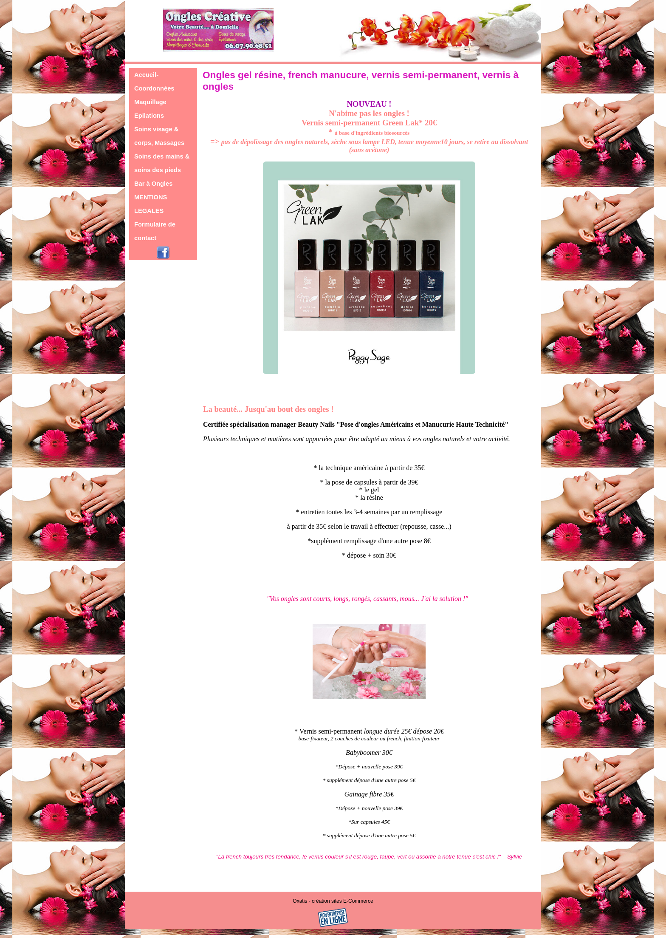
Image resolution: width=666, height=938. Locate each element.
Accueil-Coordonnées (154, 81)
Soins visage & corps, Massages (159, 136)
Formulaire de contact (154, 231)
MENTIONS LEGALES (150, 204)
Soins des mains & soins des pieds (161, 163)
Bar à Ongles (153, 183)
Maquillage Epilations (150, 109)
